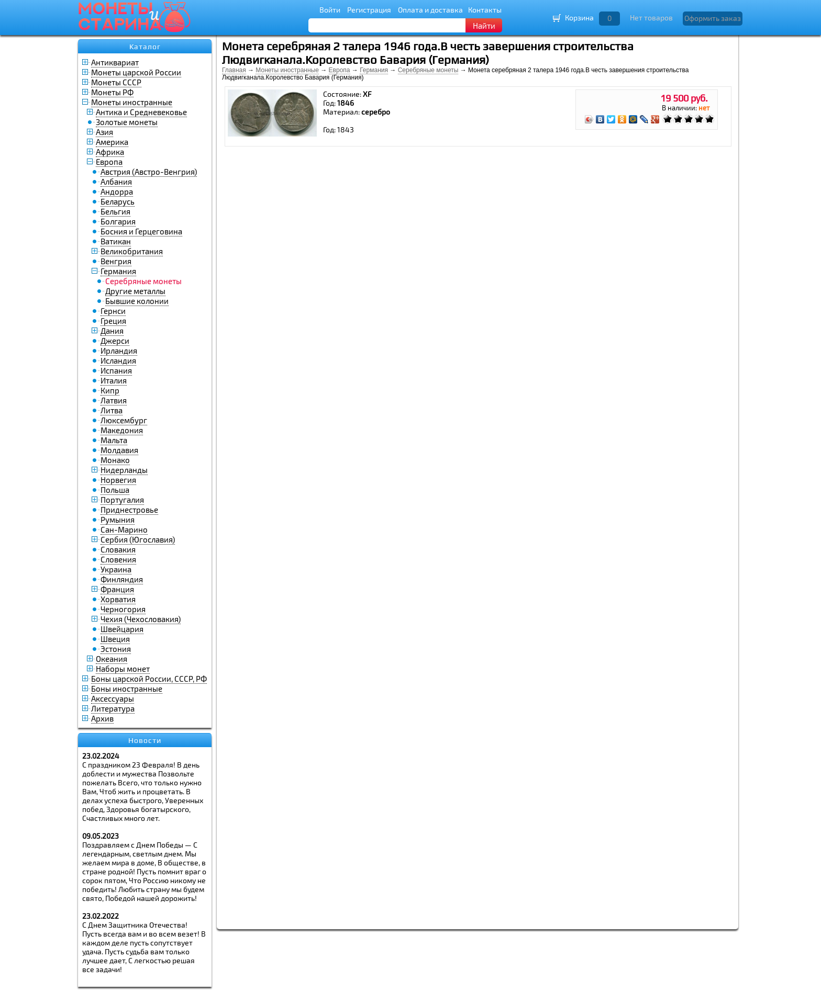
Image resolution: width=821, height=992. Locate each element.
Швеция (115, 639)
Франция (117, 589)
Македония (122, 430)
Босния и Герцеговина (141, 231)
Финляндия (122, 579)
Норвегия (118, 479)
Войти (329, 9)
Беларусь (118, 201)
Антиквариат (115, 62)
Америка (112, 141)
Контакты (485, 9)
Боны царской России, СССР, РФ (149, 678)
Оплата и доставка (430, 9)
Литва (112, 410)
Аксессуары (112, 698)
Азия (104, 132)
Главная (234, 70)
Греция (113, 320)
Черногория (123, 609)
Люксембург (124, 420)
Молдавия (119, 450)
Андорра (117, 191)
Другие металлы (135, 291)
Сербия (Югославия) (138, 539)
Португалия (122, 499)
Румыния (118, 519)
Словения (118, 559)
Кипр (110, 390)
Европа (109, 161)
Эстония (116, 648)
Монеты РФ (112, 92)
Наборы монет (123, 668)
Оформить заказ (712, 18)
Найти (484, 25)
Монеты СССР (116, 82)
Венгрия (116, 261)
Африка (110, 151)
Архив (102, 718)
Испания (116, 370)
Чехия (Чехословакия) (141, 619)
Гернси (113, 310)
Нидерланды (124, 470)
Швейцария (122, 629)
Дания (112, 330)
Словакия (118, 549)
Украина (116, 569)
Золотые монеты (127, 122)
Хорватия (118, 599)
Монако (115, 460)
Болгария (118, 221)
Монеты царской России (136, 72)
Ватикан (116, 241)
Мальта (114, 440)
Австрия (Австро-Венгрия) (149, 171)
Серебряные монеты (428, 70)
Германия (118, 271)
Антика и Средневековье (141, 112)
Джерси (115, 340)
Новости (144, 740)
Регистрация (369, 9)
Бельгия (115, 211)
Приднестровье (129, 509)
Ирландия (119, 350)
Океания (111, 658)
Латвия (114, 400)
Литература (113, 708)
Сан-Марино (124, 529)
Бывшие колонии (137, 301)
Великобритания (132, 251)
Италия (114, 380)
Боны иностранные (126, 688)
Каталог (145, 46)
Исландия (118, 360)
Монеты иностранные (131, 102)
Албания (116, 181)
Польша (115, 489)
